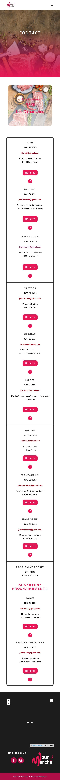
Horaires (30, 172)
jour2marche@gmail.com (30, 199)
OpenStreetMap (38, 745)
